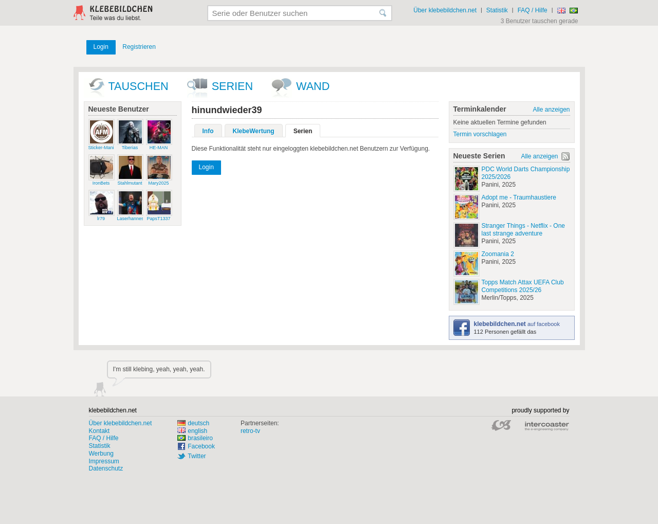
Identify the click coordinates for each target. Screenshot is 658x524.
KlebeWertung (254, 131)
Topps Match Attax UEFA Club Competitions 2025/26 (523, 286)
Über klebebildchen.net (445, 10)
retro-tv (250, 431)
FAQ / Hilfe (532, 10)
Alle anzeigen (551, 109)
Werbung (101, 453)
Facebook (201, 446)
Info (208, 131)
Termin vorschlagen (480, 134)
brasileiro (195, 438)
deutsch (193, 423)
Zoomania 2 (498, 254)
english (192, 431)
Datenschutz (106, 468)
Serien (232, 86)
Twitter (197, 456)
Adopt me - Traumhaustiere (519, 197)
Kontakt (99, 431)
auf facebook (517, 324)
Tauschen (138, 86)
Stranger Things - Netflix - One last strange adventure (523, 229)
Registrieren (139, 46)
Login (101, 46)
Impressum (104, 461)
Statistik (497, 10)
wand (313, 86)
